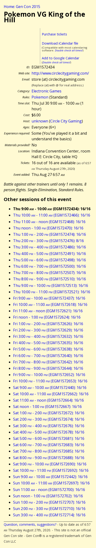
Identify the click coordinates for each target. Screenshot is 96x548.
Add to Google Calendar (60, 58)
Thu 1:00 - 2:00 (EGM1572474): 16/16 (49, 234)
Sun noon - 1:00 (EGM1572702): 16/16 (48, 496)
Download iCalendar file (60, 43)
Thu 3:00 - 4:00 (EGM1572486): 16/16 (49, 247)
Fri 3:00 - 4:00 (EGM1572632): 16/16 (48, 336)
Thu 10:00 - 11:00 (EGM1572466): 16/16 (51, 215)
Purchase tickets (54, 34)
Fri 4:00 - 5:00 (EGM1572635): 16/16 (48, 342)
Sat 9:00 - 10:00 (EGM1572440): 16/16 (49, 387)
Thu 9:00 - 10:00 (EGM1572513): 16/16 (50, 285)
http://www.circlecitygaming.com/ (60, 73)
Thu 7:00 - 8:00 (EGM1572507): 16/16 (49, 272)
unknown (40, 121)
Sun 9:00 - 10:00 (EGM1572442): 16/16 (50, 476)
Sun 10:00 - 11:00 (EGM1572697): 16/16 (51, 483)
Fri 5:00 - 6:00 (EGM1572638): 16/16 (48, 349)
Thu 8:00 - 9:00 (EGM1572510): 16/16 (49, 279)
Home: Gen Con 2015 (22, 6)
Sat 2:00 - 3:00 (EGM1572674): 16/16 (48, 419)
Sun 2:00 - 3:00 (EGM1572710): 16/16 (49, 508)
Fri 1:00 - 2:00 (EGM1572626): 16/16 (48, 323)
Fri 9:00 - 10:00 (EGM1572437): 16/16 (49, 298)
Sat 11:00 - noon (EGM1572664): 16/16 (48, 400)
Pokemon (40, 97)
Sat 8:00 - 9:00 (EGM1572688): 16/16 (48, 457)
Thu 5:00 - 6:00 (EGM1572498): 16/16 (49, 260)
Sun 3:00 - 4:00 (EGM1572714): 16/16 (49, 515)
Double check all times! (69, 50)
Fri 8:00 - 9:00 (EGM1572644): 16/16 (48, 368)
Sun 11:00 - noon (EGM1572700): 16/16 (49, 489)
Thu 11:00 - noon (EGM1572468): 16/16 (49, 221)
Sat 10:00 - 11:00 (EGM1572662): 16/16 (51, 393)
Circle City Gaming (66, 121)
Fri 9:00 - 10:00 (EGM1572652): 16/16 (49, 374)
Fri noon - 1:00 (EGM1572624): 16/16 (47, 317)
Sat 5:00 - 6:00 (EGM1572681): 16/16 (48, 438)
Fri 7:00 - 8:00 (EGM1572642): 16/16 (48, 362)
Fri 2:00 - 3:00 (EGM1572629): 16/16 (48, 330)
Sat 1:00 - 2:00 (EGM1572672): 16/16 (48, 412)
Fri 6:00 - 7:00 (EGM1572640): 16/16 (48, 355)
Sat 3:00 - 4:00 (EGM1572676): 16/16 (48, 425)
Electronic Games (46, 91)
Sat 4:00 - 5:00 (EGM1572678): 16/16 (48, 432)
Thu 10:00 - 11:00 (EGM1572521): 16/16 (51, 291)
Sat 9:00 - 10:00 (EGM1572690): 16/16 (49, 464)
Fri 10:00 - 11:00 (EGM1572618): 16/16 (50, 304)
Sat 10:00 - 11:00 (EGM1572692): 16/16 (51, 470)
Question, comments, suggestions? (30, 524)
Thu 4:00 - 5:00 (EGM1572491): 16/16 (49, 253)
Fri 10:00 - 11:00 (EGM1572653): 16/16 (50, 381)
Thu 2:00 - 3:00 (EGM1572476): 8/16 (48, 240)
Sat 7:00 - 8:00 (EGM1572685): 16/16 (48, 451)
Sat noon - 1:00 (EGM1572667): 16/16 (47, 406)
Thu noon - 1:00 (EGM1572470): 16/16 (48, 228)
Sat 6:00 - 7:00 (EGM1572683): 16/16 (48, 444)
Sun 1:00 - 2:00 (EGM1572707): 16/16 (49, 502)
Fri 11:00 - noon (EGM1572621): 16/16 (48, 310)
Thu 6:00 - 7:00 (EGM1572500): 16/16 (49, 266)
